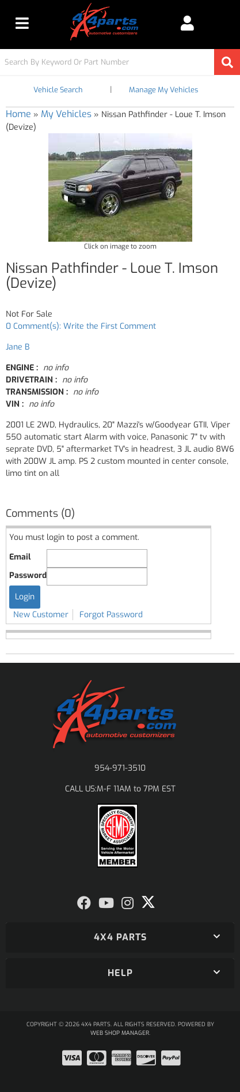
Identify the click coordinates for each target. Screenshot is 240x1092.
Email (20, 556)
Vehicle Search (58, 90)
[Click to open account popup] (187, 23)
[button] (120, 62)
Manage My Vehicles (163, 90)
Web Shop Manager (119, 1033)
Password (28, 575)
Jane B (17, 347)
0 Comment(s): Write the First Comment (81, 326)
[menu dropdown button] (22, 23)
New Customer (40, 614)
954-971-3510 (120, 768)
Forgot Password (111, 614)
